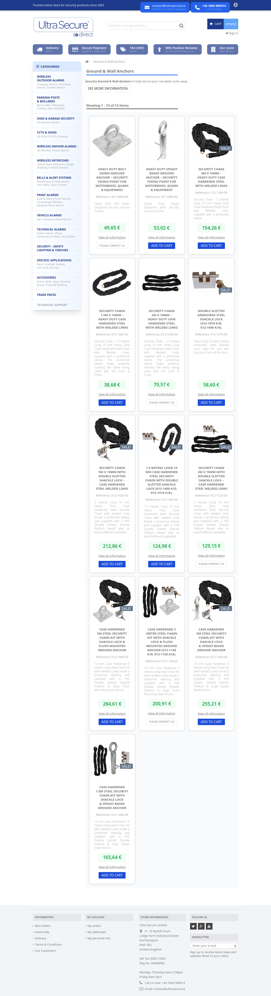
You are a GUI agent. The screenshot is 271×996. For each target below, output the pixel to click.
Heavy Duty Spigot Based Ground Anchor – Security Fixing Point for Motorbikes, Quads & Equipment (161, 179)
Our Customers (45, 951)
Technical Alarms (57, 232)
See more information (108, 88)
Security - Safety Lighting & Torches (57, 248)
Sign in (232, 33)
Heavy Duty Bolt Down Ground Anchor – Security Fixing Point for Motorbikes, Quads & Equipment (112, 179)
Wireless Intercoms (57, 163)
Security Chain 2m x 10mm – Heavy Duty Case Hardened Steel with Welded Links (162, 319)
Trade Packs (57, 295)
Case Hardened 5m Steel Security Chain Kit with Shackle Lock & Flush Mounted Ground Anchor (112, 639)
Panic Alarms (57, 200)
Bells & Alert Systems (57, 181)
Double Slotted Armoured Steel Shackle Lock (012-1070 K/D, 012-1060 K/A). (211, 319)
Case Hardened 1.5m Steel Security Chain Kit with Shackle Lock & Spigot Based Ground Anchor (112, 797)
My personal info (99, 938)
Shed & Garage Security (57, 120)
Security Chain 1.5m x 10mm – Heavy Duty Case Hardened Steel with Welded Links (112, 319)
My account (96, 917)
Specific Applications (57, 263)
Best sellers (43, 926)
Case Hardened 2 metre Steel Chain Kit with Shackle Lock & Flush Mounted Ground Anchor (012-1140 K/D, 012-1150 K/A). (161, 641)
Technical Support (57, 305)
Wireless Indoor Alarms (57, 148)
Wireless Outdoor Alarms (57, 82)
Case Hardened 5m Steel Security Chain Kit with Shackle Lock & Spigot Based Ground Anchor (211, 639)
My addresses (97, 932)
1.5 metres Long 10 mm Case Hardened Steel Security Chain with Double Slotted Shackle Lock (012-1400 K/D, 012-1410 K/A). (161, 480)
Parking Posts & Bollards (57, 102)
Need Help (42, 932)
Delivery (40, 938)
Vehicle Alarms (57, 217)
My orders (94, 926)
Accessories (57, 280)
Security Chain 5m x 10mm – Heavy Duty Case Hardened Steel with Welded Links (211, 177)
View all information (112, 237)
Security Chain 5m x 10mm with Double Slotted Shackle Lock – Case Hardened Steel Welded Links (112, 478)
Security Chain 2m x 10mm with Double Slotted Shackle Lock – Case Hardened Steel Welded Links (211, 478)
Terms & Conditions (48, 944)
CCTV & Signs (57, 134)
